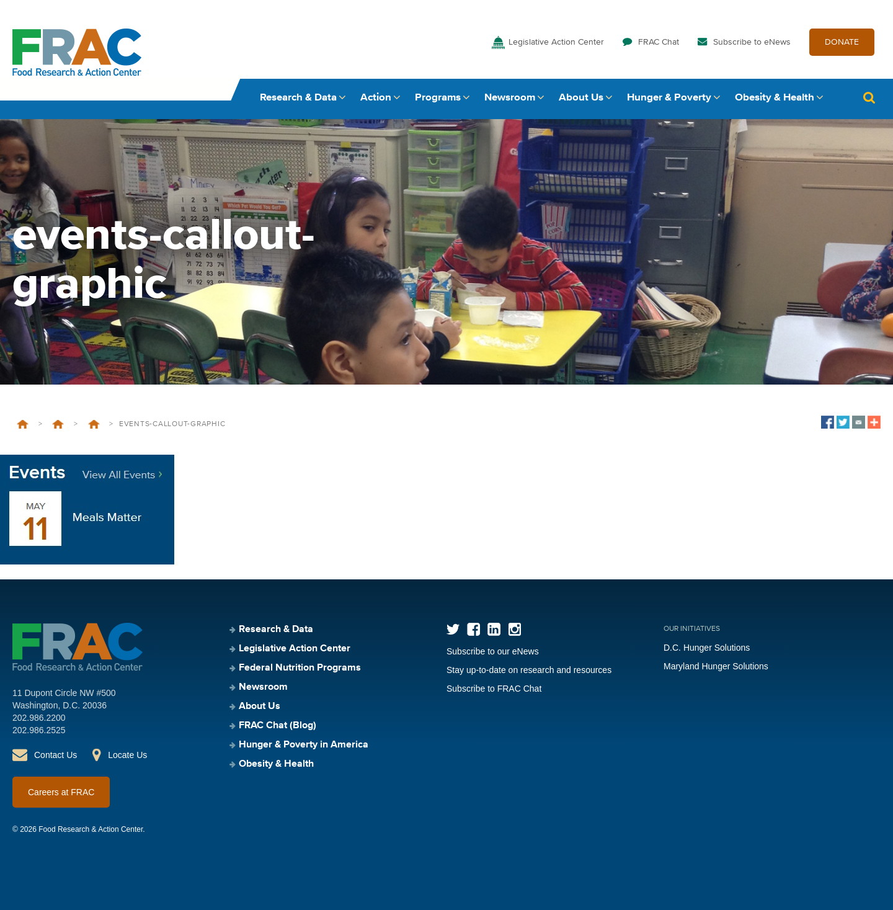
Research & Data (298, 97)
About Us (581, 97)
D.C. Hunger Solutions (707, 648)
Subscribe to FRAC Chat (493, 689)
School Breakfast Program (94, 424)
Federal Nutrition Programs (58, 424)
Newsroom (509, 97)
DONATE (842, 42)
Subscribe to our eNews (492, 651)
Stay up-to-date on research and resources (528, 670)
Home (22, 424)
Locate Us (127, 755)
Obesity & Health (774, 97)
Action (375, 97)
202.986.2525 (39, 730)
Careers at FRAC (61, 792)
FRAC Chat (658, 42)
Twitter (453, 629)
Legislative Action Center (556, 42)
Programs (438, 97)
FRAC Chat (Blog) (277, 726)
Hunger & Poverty (669, 97)
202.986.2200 (39, 718)
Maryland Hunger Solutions (716, 666)
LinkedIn (493, 629)
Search (869, 98)
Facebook (473, 629)
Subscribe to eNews (752, 42)
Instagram (514, 629)
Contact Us (55, 755)
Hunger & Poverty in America (303, 745)
